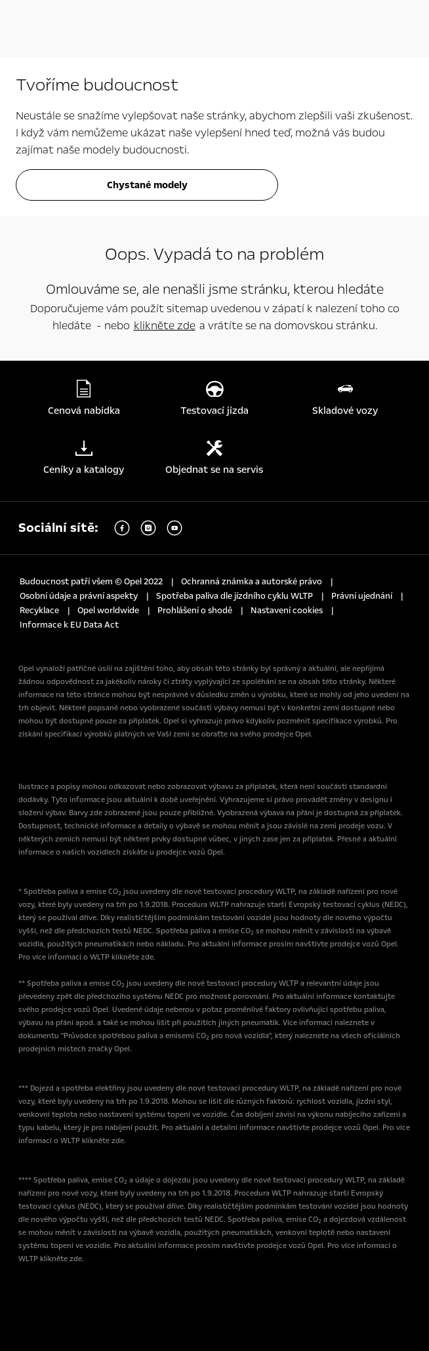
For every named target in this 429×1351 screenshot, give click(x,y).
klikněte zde (164, 325)
